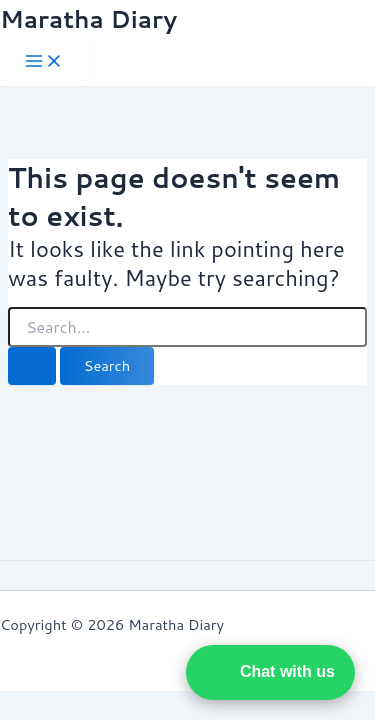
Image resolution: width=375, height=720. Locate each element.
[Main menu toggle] (44, 62)
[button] (270, 672)
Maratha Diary (88, 19)
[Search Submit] (32, 366)
